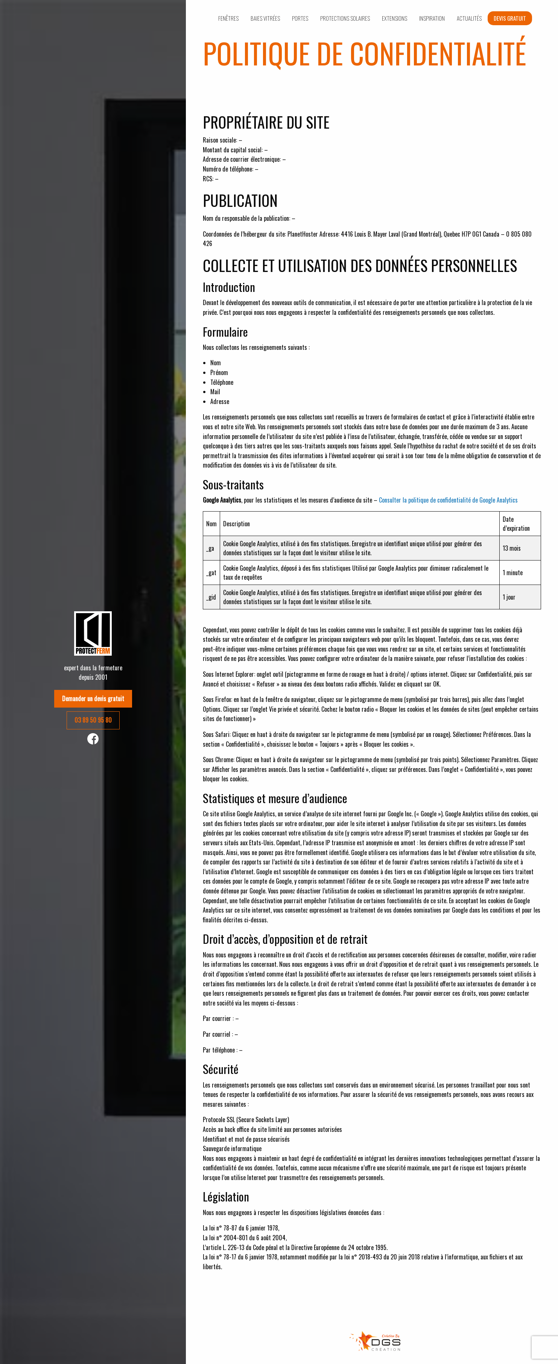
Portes (300, 18)
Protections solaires (345, 18)
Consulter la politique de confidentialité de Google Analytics (448, 499)
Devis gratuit (510, 18)
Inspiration (432, 18)
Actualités (469, 18)
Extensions (394, 18)
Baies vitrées (265, 18)
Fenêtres (228, 18)
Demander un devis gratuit (93, 698)
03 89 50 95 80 (93, 720)
